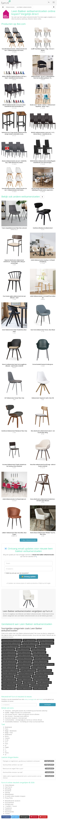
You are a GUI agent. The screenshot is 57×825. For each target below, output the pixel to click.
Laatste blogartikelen (9, 757)
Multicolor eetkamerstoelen (27, 646)
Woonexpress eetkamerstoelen (10, 670)
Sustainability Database (12, 722)
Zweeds (7, 738)
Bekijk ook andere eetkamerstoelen (22, 196)
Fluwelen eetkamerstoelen (24, 679)
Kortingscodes (9, 804)
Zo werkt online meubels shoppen (15, 796)
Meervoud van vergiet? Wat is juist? (28, 768)
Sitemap (7, 792)
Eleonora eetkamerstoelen (38, 667)
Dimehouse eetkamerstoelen (24, 658)
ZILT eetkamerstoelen (29, 640)
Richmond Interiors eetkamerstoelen (11, 640)
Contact (7, 813)
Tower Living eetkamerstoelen (10, 646)
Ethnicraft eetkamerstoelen (9, 661)
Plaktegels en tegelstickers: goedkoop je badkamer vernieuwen (28, 761)
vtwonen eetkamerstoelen (40, 661)
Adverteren (8, 810)
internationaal (23, 718)
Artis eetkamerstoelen (23, 667)
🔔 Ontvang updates (29, 577)
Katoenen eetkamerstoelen (24, 688)
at (5, 754)
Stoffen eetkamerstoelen (44, 682)
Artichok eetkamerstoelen (9, 664)
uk (5, 751)
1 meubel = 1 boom (11, 806)
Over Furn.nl (8, 787)
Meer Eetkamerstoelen (28, 540)
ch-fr (6, 742)
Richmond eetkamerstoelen (26, 673)
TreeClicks (8, 711)
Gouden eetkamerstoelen (38, 649)
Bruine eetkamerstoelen (24, 652)
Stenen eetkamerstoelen (47, 643)
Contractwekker (9, 720)
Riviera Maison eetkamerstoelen (44, 673)
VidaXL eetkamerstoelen (8, 688)
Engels (7, 747)
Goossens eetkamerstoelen (40, 676)
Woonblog (8, 789)
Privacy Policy (9, 798)
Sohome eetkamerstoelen (9, 655)
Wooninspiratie (9, 812)
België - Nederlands (11, 731)
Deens (7, 753)
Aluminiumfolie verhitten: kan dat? (28, 765)
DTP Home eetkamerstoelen (28, 670)
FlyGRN (7, 712)
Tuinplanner (8, 808)
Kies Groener (9, 716)
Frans (6, 729)
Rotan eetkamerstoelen (30, 682)
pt (5, 745)
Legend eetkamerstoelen (44, 670)
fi (5, 749)
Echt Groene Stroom (11, 714)
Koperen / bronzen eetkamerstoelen (11, 682)
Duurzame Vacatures (11, 718)
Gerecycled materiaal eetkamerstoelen (43, 664)
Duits (6, 743)
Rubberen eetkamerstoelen (23, 676)
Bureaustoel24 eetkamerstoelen (39, 685)
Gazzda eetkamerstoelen (8, 679)
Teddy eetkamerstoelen (8, 658)
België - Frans (9, 733)
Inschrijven (47, 704)
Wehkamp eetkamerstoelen (40, 655)
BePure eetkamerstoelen (25, 661)
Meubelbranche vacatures (12, 801)
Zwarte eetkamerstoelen (24, 655)
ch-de (6, 740)
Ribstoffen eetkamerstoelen (9, 673)
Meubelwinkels (9, 794)
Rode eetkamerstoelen (8, 649)
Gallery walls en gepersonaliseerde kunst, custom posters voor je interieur (28, 777)
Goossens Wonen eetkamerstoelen (11, 643)
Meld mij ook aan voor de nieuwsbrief (17, 573)
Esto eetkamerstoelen (8, 676)
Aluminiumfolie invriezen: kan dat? (28, 772)
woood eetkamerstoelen (24, 664)
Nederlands (8, 727)
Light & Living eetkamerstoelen (45, 640)
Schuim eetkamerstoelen (40, 688)
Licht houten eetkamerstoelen (42, 658)
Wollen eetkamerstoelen (23, 649)
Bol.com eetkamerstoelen (9, 652)
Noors (7, 736)
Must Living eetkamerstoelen (41, 679)
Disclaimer (8, 791)
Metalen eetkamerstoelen (9, 667)
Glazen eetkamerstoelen (43, 646)
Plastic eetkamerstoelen (39, 652)
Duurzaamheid (9, 802)
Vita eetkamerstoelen (23, 685)
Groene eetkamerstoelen (8, 685)
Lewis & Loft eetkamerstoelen (30, 643)
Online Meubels (9, 785)
